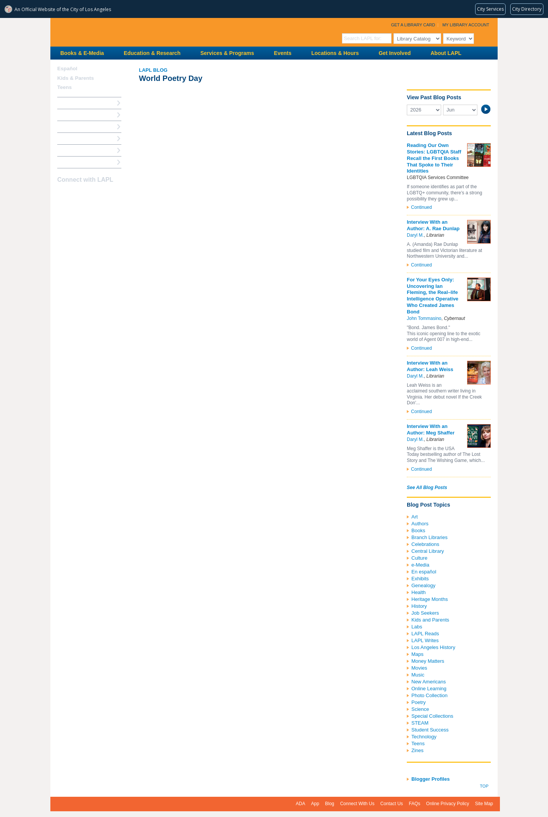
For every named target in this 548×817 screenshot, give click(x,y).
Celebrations (425, 544)
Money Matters (427, 661)
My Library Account (465, 25)
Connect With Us (357, 803)
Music (417, 675)
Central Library (427, 551)
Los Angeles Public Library (144, 31)
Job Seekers (425, 613)
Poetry (418, 702)
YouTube (89, 195)
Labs (416, 627)
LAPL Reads (425, 633)
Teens (418, 743)
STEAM (420, 723)
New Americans (428, 682)
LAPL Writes (425, 640)
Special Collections (432, 716)
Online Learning (428, 688)
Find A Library (73, 162)
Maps (417, 654)
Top (484, 786)
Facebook (62, 195)
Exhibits (420, 578)
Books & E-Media (82, 53)
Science (420, 709)
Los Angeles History (433, 647)
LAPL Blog (153, 70)
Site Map (484, 803)
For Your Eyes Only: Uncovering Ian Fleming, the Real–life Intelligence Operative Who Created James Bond (432, 296)
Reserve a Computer (81, 126)
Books (418, 530)
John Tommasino (424, 318)
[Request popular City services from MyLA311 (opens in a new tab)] (490, 9)
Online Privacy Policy (447, 803)
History (419, 606)
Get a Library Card (413, 25)
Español (67, 68)
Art (414, 517)
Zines (417, 750)
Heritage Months (429, 599)
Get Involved (395, 53)
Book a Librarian (77, 150)
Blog (329, 803)
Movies (419, 668)
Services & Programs (227, 53)
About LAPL (445, 53)
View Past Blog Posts (434, 97)
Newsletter (102, 195)
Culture (419, 558)
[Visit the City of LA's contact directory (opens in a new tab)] (526, 9)
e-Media (420, 565)
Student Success (430, 730)
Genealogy (423, 585)
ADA (300, 803)
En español (423, 572)
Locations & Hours (335, 53)
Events (283, 53)
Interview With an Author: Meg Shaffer (431, 429)
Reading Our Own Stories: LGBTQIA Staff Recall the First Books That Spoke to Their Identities (434, 158)
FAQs (414, 803)
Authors (420, 523)
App (315, 803)
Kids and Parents (430, 620)
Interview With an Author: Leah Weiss (430, 366)
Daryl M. (415, 235)
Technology (424, 736)
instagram (75, 195)
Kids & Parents (75, 78)
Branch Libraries (429, 537)
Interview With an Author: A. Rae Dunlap (433, 225)
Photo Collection (429, 695)
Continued (421, 207)
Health (418, 592)
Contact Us (391, 803)
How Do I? (69, 103)
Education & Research (152, 53)
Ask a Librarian (75, 138)
